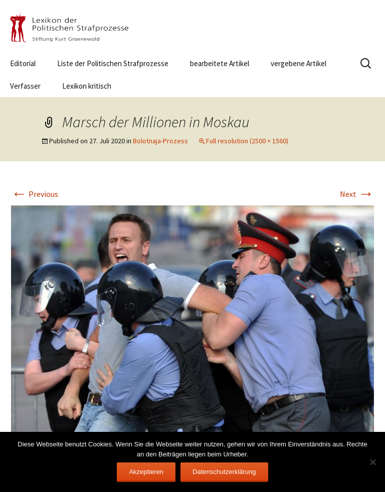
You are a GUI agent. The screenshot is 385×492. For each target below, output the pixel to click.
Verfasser (25, 86)
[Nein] (372, 462)
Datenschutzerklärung (224, 471)
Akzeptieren (146, 471)
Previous (34, 194)
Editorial (23, 63)
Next (357, 194)
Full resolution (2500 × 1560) (247, 140)
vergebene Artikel (298, 63)
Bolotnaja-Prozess (160, 140)
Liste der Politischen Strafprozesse (112, 63)
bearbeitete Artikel (219, 63)
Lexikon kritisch (86, 86)
